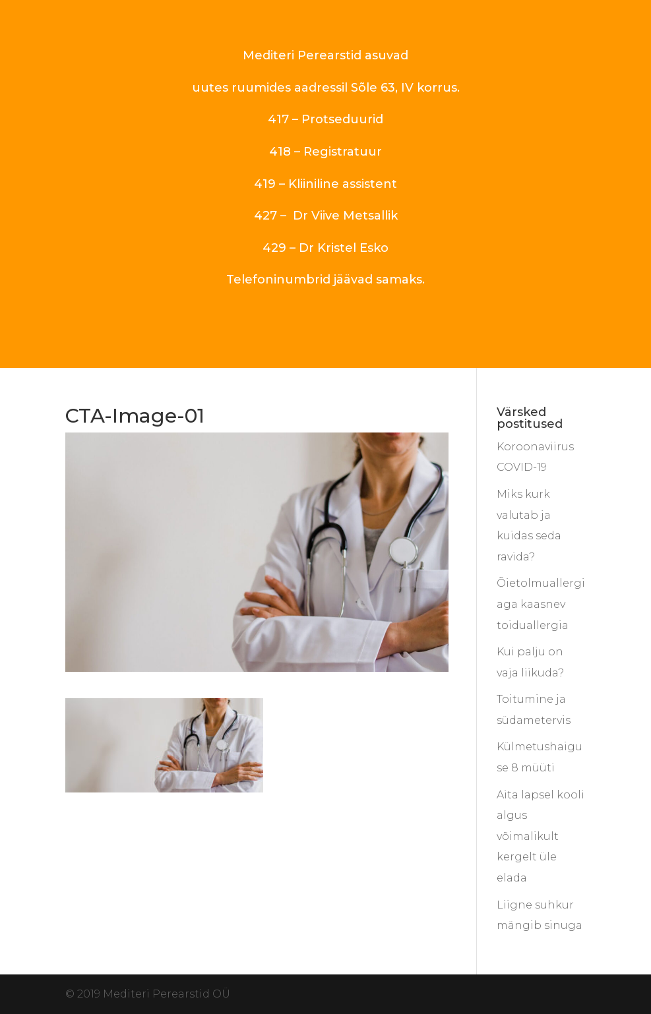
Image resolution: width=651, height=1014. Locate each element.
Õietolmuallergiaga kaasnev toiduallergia (541, 604)
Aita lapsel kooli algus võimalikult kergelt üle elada (540, 836)
